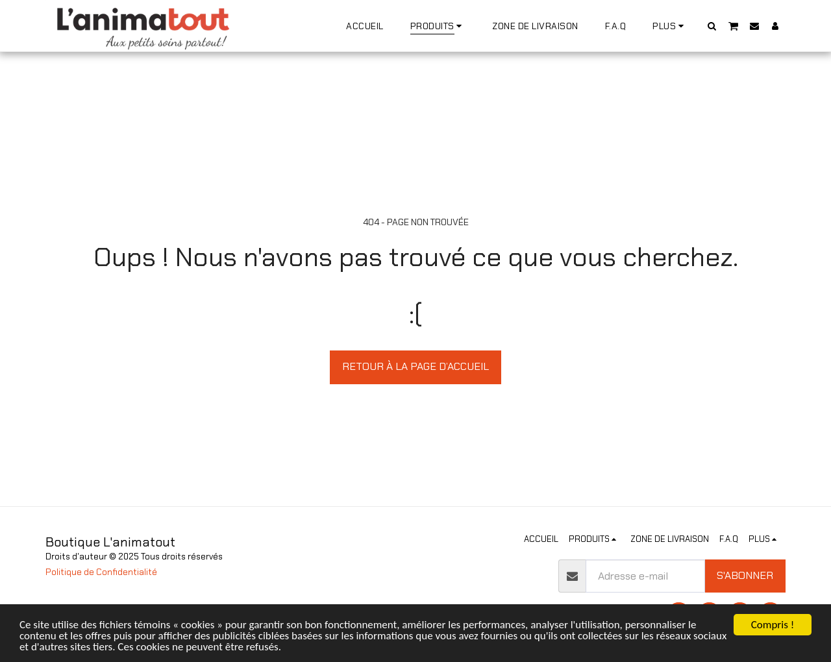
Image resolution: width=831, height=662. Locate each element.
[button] (712, 26)
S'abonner (745, 575)
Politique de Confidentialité (101, 572)
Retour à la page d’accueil (415, 366)
